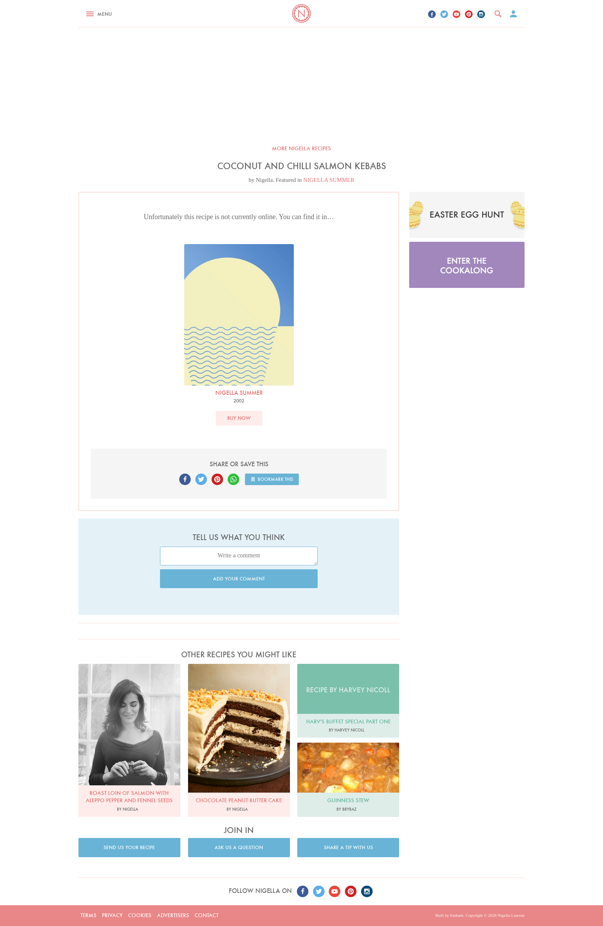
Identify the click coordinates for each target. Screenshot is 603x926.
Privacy (112, 915)
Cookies (140, 915)
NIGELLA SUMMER (329, 180)
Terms (88, 915)
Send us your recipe (129, 847)
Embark (456, 915)
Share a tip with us (348, 847)
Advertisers (173, 915)
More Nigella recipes (301, 148)
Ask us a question (239, 847)
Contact (206, 915)
